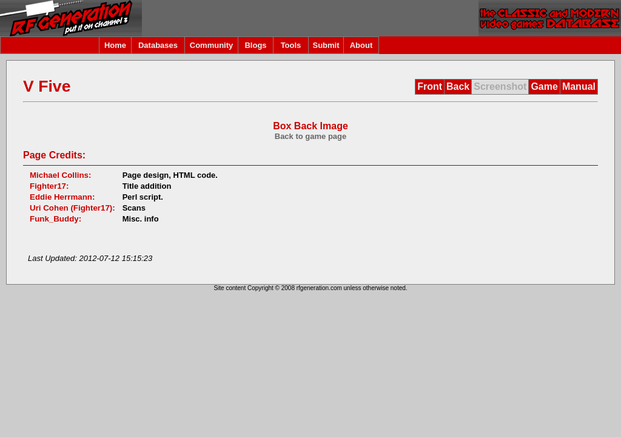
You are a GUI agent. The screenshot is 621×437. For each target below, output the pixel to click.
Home (115, 45)
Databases (158, 45)
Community (211, 45)
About (361, 45)
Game (544, 86)
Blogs (255, 45)
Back (457, 86)
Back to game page (311, 136)
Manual (579, 86)
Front (429, 86)
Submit (325, 45)
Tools (291, 45)
